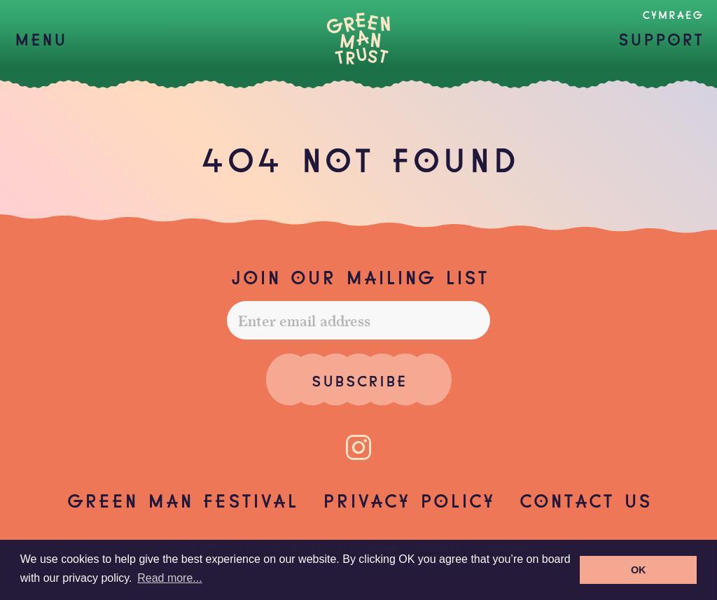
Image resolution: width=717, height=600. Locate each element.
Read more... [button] (169, 578)
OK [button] (638, 569)
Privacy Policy (408, 499)
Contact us (585, 499)
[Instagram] (358, 447)
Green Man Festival (182, 499)
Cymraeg (672, 14)
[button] (40, 39)
